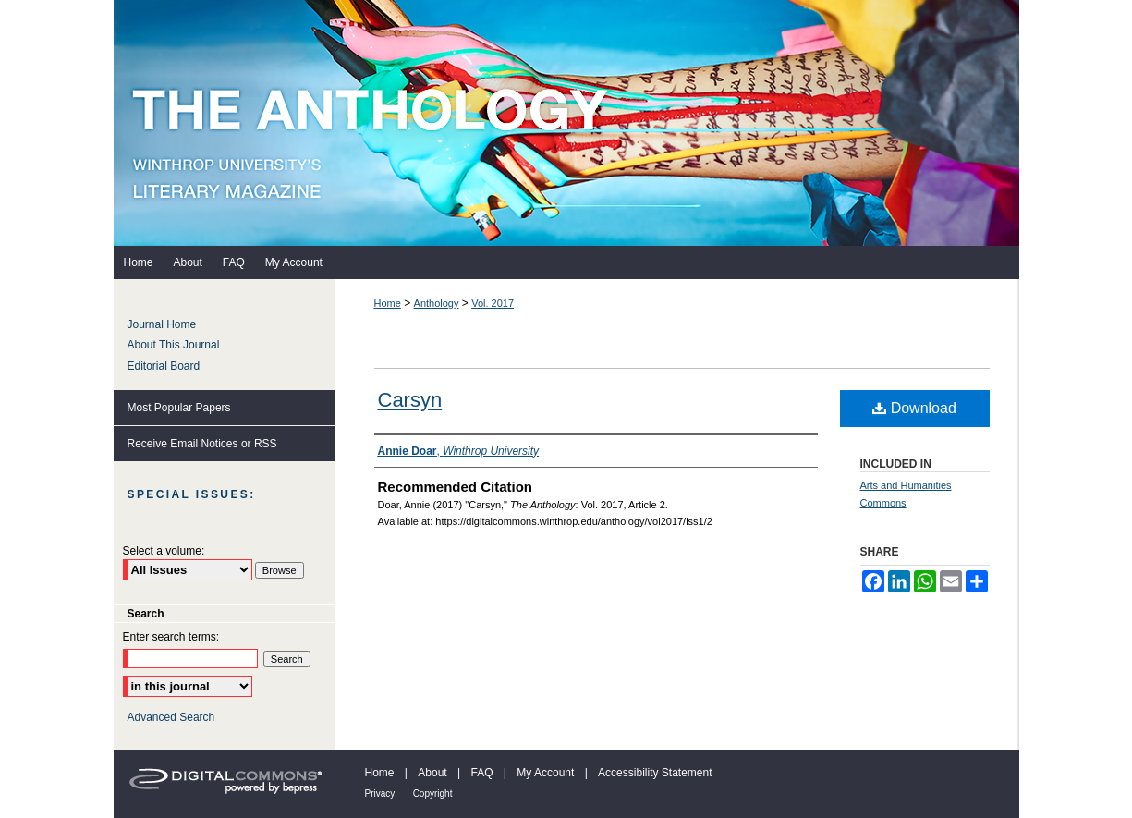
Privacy (380, 793)
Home (387, 303)
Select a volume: (164, 550)
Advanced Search (171, 717)
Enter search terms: (171, 636)
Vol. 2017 (492, 303)
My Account (545, 772)
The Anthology (566, 123)
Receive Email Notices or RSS (202, 443)
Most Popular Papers (179, 407)
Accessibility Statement (655, 772)
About (432, 772)
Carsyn (410, 399)
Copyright (433, 793)
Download (914, 408)
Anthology (436, 303)
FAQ (481, 772)
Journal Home (162, 324)
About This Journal (174, 344)
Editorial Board (164, 366)
